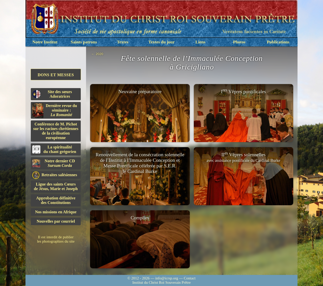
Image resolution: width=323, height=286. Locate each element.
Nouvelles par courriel (56, 221)
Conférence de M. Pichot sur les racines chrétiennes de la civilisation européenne (55, 131)
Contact (190, 278)
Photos (239, 42)
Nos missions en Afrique (55, 212)
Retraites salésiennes (54, 175)
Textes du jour (161, 42)
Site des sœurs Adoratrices (52, 94)
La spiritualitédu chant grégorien (54, 149)
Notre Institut (44, 42)
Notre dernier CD (53, 163)
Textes (122, 42)
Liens (200, 42)
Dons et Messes (56, 75)
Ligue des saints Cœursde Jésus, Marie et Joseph (56, 186)
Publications (278, 42)
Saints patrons (84, 42)
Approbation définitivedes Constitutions (55, 200)
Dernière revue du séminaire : (54, 110)
